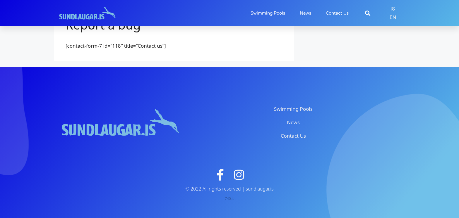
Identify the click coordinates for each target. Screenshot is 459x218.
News (305, 13)
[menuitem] (393, 9)
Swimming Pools (268, 13)
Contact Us (337, 13)
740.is (229, 198)
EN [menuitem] (393, 17)
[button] (367, 13)
